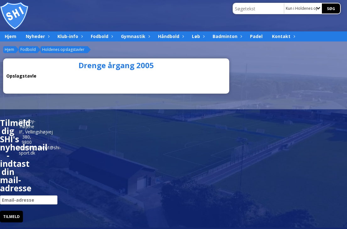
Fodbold (101, 36)
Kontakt (283, 36)
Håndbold (170, 36)
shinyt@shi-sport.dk (40, 150)
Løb (197, 36)
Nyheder (37, 36)
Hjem (10, 36)
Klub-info (69, 36)
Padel (256, 36)
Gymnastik (135, 36)
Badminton (227, 36)
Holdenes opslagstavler (63, 49)
